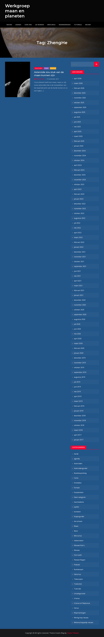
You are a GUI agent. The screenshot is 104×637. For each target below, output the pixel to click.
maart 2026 (78, 83)
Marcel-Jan (40, 79)
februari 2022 (79, 242)
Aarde (76, 454)
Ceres (76, 478)
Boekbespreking (80, 473)
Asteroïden (38, 68)
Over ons (28, 25)
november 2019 (80, 363)
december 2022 (79, 204)
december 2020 (79, 300)
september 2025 (80, 107)
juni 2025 (77, 122)
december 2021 (79, 252)
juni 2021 (77, 271)
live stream (78, 521)
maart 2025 (78, 136)
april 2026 (77, 78)
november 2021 (80, 257)
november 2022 (80, 208)
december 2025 (79, 93)
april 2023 (77, 189)
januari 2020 (78, 353)
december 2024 (79, 151)
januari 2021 (78, 295)
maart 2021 (78, 285)
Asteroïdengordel (80, 468)
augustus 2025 (79, 112)
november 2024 (80, 155)
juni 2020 (77, 329)
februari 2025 (79, 141)
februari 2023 (79, 194)
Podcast (77, 565)
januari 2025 (78, 146)
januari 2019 (78, 411)
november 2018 (80, 420)
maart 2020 (78, 343)
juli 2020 (77, 324)
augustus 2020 (79, 319)
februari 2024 (79, 170)
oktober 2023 (79, 184)
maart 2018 (78, 430)
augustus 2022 (79, 218)
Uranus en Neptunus (82, 603)
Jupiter (76, 507)
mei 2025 (77, 127)
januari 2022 (78, 247)
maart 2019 (78, 401)
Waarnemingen (64, 25)
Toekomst (78, 584)
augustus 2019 (79, 377)
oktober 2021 (79, 261)
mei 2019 (77, 391)
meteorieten (78, 540)
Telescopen (78, 579)
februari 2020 (79, 348)
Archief (88, 25)
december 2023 (79, 175)
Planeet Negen (79, 560)
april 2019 (77, 396)
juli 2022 (77, 223)
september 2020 (80, 314)
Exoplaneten (78, 492)
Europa (77, 487)
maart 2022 (78, 237)
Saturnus (77, 574)
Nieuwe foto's (79, 545)
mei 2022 (77, 228)
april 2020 (77, 338)
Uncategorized (79, 593)
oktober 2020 (79, 310)
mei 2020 (77, 334)
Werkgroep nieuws (81, 618)
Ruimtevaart (78, 569)
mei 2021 (77, 276)
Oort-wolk (78, 555)
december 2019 (79, 358)
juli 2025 (77, 117)
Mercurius (51, 25)
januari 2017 (78, 440)
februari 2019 (79, 406)
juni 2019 (77, 387)
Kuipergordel (79, 516)
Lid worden (39, 25)
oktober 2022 (79, 213)
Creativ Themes (73, 633)
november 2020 (80, 305)
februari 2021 (79, 290)
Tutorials (78, 25)
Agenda (18, 25)
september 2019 (80, 372)
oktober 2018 (79, 425)
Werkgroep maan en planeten (17, 11)
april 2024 (77, 165)
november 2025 (80, 98)
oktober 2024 (79, 160)
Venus (76, 608)
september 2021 (80, 266)
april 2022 (77, 232)
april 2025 (77, 131)
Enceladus (78, 483)
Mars (76, 531)
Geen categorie (79, 497)
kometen (77, 512)
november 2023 (80, 180)
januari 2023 (78, 199)
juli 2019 (77, 382)
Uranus (77, 598)
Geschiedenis (79, 502)
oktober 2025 (79, 102)
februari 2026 (79, 88)
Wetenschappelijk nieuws (83, 622)
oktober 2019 (79, 367)
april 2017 (77, 435)
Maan (46, 68)
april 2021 (77, 281)
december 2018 (79, 416)
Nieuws (9, 25)
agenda (77, 459)
